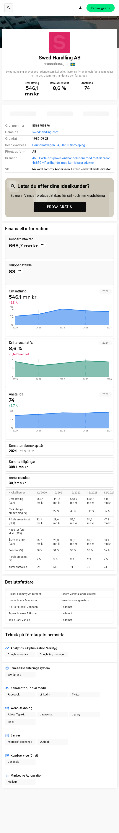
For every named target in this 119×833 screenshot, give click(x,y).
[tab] (23, 113)
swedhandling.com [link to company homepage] (45, 132)
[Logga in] (80, 7)
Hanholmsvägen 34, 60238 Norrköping (58, 145)
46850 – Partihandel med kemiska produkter (63, 162)
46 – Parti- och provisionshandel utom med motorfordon (71, 158)
